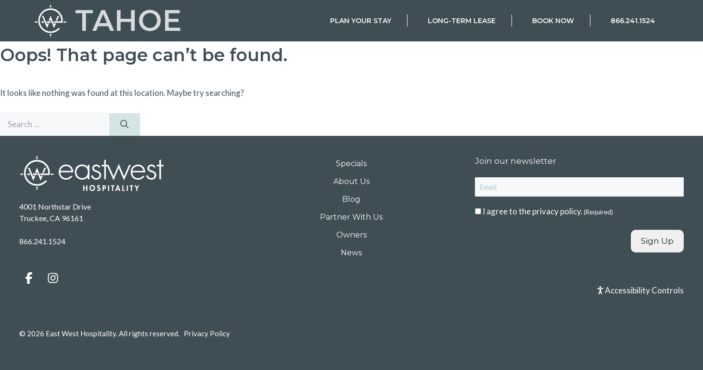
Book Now (553, 20)
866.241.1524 (633, 20)
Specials (351, 163)
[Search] (124, 124)
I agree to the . (548, 211)
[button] (28, 278)
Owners (351, 234)
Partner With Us (351, 217)
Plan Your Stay (360, 20)
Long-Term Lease (462, 20)
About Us (351, 181)
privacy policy (556, 211)
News (351, 252)
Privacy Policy (207, 333)
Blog (351, 199)
